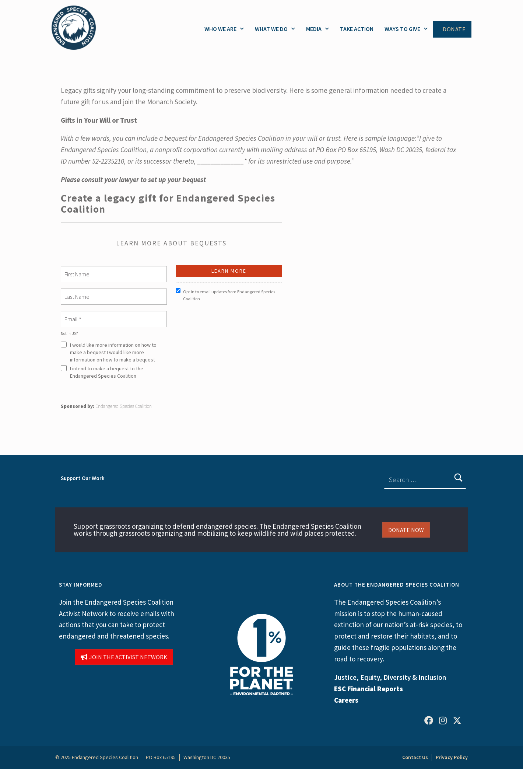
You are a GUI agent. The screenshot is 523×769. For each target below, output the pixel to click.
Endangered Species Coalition (123, 406)
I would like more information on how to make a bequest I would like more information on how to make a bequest (109, 352)
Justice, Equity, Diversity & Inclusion (390, 677)
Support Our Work (83, 478)
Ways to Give (406, 28)
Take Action (356, 28)
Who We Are (224, 28)
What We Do (275, 28)
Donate (454, 29)
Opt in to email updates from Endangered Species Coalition (225, 294)
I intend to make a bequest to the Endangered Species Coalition (102, 372)
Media (317, 28)
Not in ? (69, 333)
